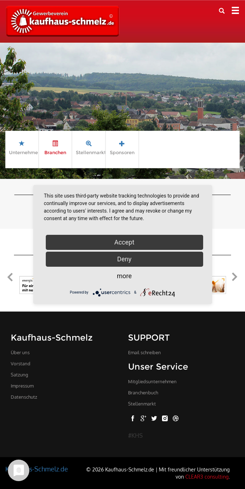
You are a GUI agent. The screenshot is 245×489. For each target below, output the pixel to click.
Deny (124, 259)
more (124, 276)
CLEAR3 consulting (207, 476)
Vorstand (20, 363)
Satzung (19, 375)
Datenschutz (24, 397)
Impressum (22, 386)
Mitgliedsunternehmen (152, 381)
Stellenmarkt (142, 404)
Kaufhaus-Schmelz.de (36, 469)
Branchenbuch (143, 392)
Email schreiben (144, 352)
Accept (124, 242)
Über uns (20, 352)
